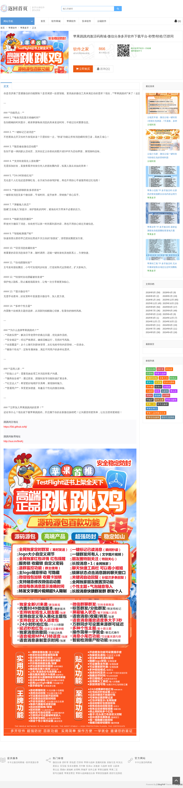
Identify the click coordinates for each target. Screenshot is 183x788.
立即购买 (83, 68)
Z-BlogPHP (160, 784)
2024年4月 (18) (170, 332)
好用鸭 (166, 395)
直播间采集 (152, 378)
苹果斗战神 (160, 373)
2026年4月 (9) (169, 292)
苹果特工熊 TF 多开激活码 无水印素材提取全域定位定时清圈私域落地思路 (162, 267)
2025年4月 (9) (169, 314)
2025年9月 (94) (153, 307)
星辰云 (150, 382)
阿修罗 (150, 400)
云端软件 (101, 21)
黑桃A (149, 395)
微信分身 (151, 369)
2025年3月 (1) (152, 318)
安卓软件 (86, 21)
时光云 (173, 378)
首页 (43, 21)
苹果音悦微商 (153, 417)
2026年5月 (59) (153, 292)
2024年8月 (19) (170, 325)
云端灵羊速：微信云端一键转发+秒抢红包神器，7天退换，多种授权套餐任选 (162, 121)
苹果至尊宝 (152, 408)
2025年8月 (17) (170, 307)
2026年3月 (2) (152, 296)
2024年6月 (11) (170, 328)
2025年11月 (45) (154, 303)
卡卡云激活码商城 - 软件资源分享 (23, 762)
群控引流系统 (168, 417)
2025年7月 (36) (153, 310)
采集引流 (163, 378)
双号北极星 (162, 404)
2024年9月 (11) (153, 325)
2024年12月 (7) (170, 318)
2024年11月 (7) (153, 321)
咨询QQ (103, 68)
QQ (177, 21)
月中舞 (150, 386)
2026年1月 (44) (153, 300)
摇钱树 (157, 395)
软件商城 (55, 21)
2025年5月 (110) (154, 314)
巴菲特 (150, 373)
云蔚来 (165, 391)
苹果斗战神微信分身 (156, 413)
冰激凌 (167, 386)
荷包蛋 (169, 369)
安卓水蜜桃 (169, 382)
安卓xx (158, 386)
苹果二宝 (151, 404)
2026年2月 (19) (170, 296)
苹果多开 (24, 28)
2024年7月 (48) (153, 328)
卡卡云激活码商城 (143, 762)
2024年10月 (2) (170, 321)
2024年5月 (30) (153, 332)
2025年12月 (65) (170, 300)
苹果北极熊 (171, 400)
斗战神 (150, 391)
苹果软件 (71, 21)
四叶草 (160, 369)
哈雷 (157, 391)
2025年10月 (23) (170, 303)
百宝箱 (158, 382)
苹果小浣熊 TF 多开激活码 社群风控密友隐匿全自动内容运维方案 (162, 194)
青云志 (173, 391)
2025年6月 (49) (170, 310)
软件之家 (159, 400)
